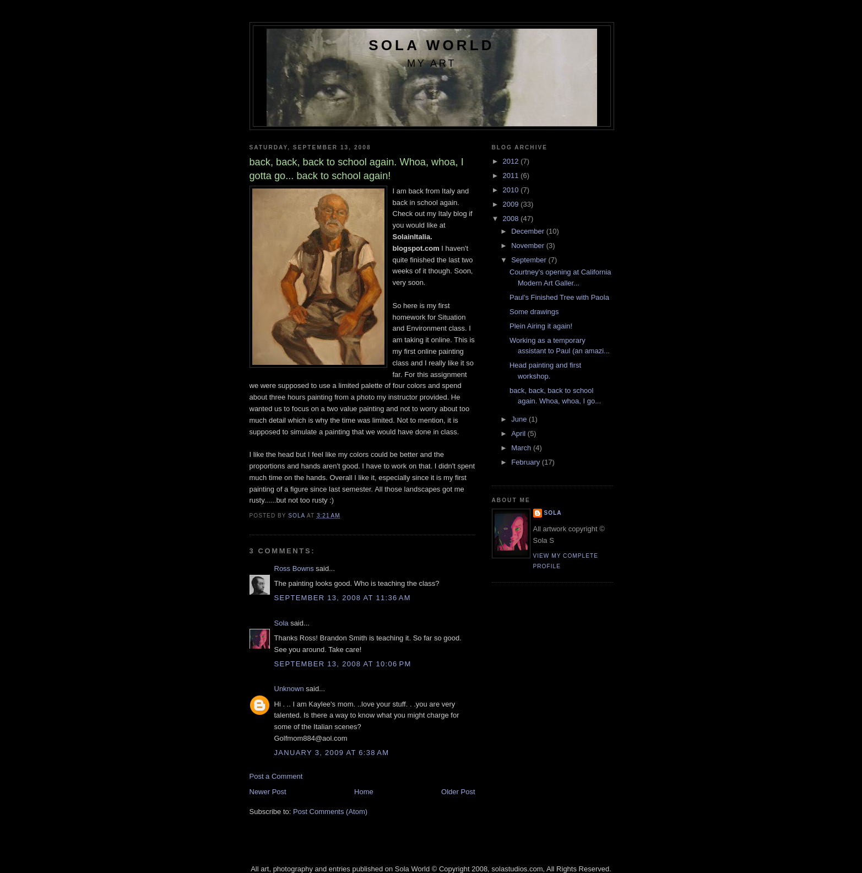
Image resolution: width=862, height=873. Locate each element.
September (529, 260)
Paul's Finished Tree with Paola (559, 297)
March (522, 448)
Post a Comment (276, 776)
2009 (512, 204)
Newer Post (268, 792)
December (528, 231)
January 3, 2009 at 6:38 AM (331, 752)
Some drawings (534, 312)
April (519, 433)
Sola (281, 623)
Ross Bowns (294, 568)
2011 (512, 175)
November (528, 245)
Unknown (289, 689)
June (520, 419)
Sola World (431, 45)
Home (363, 792)
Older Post (458, 792)
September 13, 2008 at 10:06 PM (342, 664)
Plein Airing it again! (540, 326)
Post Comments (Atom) (330, 811)
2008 (512, 218)
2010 (512, 190)
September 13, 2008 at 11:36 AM (342, 598)
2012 (512, 161)
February (526, 462)
